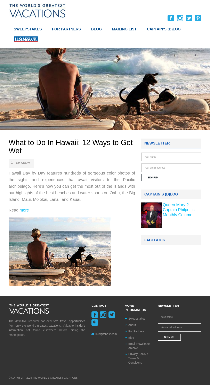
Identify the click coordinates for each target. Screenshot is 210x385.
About (132, 325)
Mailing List (124, 29)
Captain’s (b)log (164, 29)
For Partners (66, 29)
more (24, 210)
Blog (96, 29)
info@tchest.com (104, 334)
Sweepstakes (28, 29)
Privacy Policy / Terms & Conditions (138, 358)
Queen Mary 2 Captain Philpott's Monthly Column (179, 209)
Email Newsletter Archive (139, 346)
